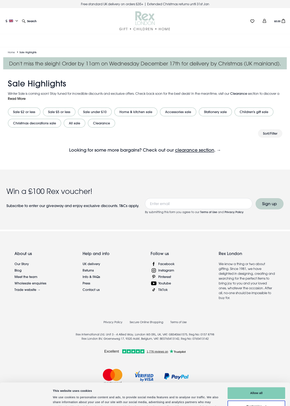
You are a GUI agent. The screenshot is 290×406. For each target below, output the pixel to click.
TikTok (163, 285)
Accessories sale (178, 107)
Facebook (166, 259)
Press (86, 278)
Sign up (269, 198)
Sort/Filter (270, 128)
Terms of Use (208, 207)
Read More (17, 94)
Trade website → (27, 285)
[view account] (264, 20)
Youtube (164, 278)
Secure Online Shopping (147, 317)
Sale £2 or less (24, 107)
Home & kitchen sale (135, 107)
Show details (62, 398)
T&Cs (123, 201)
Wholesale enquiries (30, 278)
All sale (74, 118)
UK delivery (91, 259)
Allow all (256, 373)
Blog (18, 265)
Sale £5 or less (59, 107)
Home (11, 47)
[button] (29, 21)
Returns (88, 265)
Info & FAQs (91, 272)
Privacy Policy (234, 207)
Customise (256, 386)
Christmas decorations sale (34, 118)
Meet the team (25, 272)
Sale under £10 (95, 107)
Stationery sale (215, 107)
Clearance (238, 88)
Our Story (21, 259)
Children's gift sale (254, 107)
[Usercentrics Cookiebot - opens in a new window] (26, 398)
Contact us (91, 285)
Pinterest (164, 272)
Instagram (166, 265)
